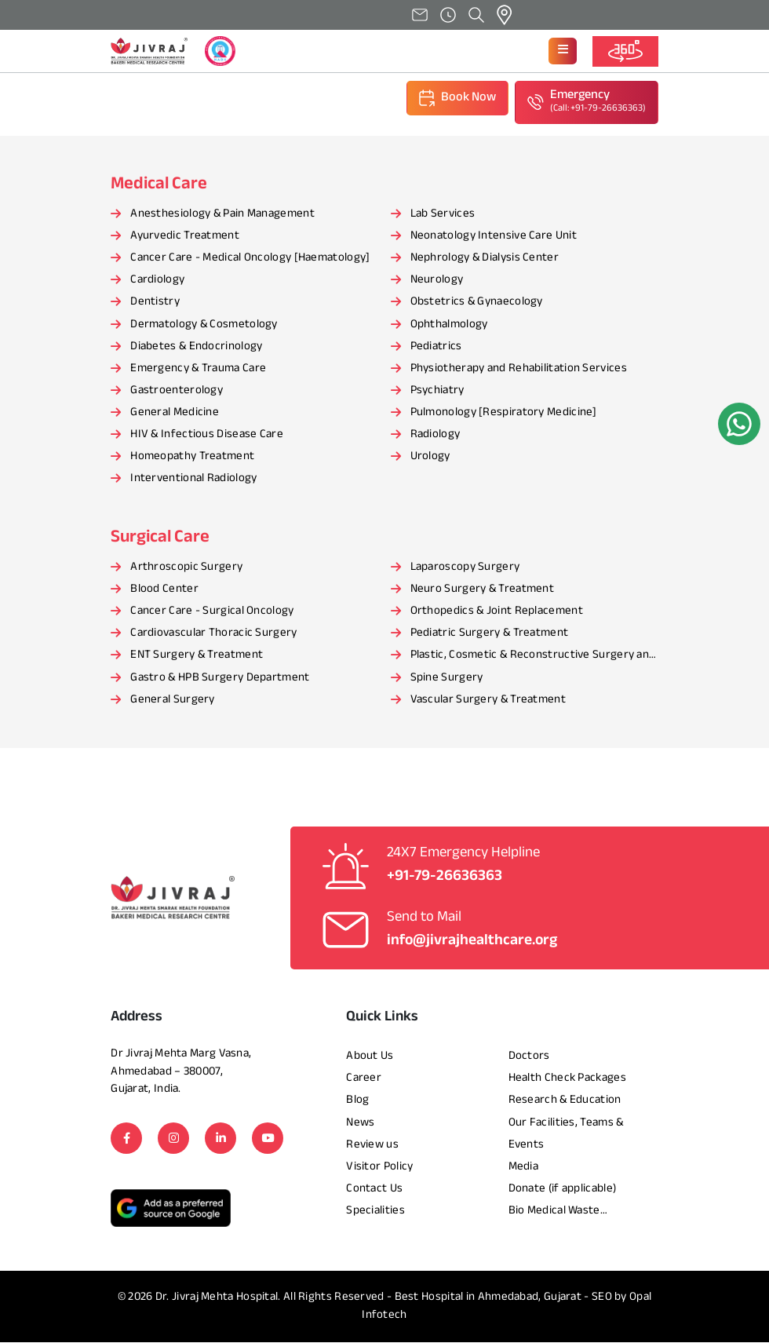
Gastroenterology (176, 391)
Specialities (375, 1211)
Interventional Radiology (193, 480)
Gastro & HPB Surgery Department (219, 679)
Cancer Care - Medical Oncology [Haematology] (250, 259)
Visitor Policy (379, 1168)
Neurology (437, 281)
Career (363, 1079)
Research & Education (564, 1102)
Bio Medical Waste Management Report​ (561, 1212)
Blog (357, 1102)
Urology (430, 457)
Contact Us (374, 1190)
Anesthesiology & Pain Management (222, 215)
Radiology (435, 435)
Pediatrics (436, 347)
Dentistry (155, 303)
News (360, 1124)
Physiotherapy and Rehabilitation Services (518, 369)
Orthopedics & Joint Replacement (496, 612)
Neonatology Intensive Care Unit (493, 237)
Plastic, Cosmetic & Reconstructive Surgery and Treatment (533, 658)
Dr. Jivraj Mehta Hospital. (218, 1298)
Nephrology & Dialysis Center (484, 259)
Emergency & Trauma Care (198, 369)
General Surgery (172, 701)
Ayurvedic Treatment (184, 237)
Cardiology (157, 281)
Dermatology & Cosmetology (204, 325)
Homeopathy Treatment (192, 457)
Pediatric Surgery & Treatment (489, 634)
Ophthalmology (449, 325)
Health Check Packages (567, 1079)
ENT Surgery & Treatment (196, 657)
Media (523, 1168)
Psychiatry (437, 391)
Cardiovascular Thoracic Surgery (213, 634)
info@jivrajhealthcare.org (472, 941)
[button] (563, 51)
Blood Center (164, 590)
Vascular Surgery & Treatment (488, 701)
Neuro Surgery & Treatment (482, 590)
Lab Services (443, 215)
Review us (372, 1146)
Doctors (529, 1057)
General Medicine (174, 413)
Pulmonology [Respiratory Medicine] (503, 413)
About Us (369, 1057)
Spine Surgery (446, 679)
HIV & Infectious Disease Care (206, 435)
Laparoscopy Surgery (465, 568)
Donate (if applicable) (562, 1190)
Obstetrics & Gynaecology (476, 303)
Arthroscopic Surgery (186, 568)
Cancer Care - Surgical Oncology (211, 612)
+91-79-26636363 (444, 877)
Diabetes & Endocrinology (196, 347)
